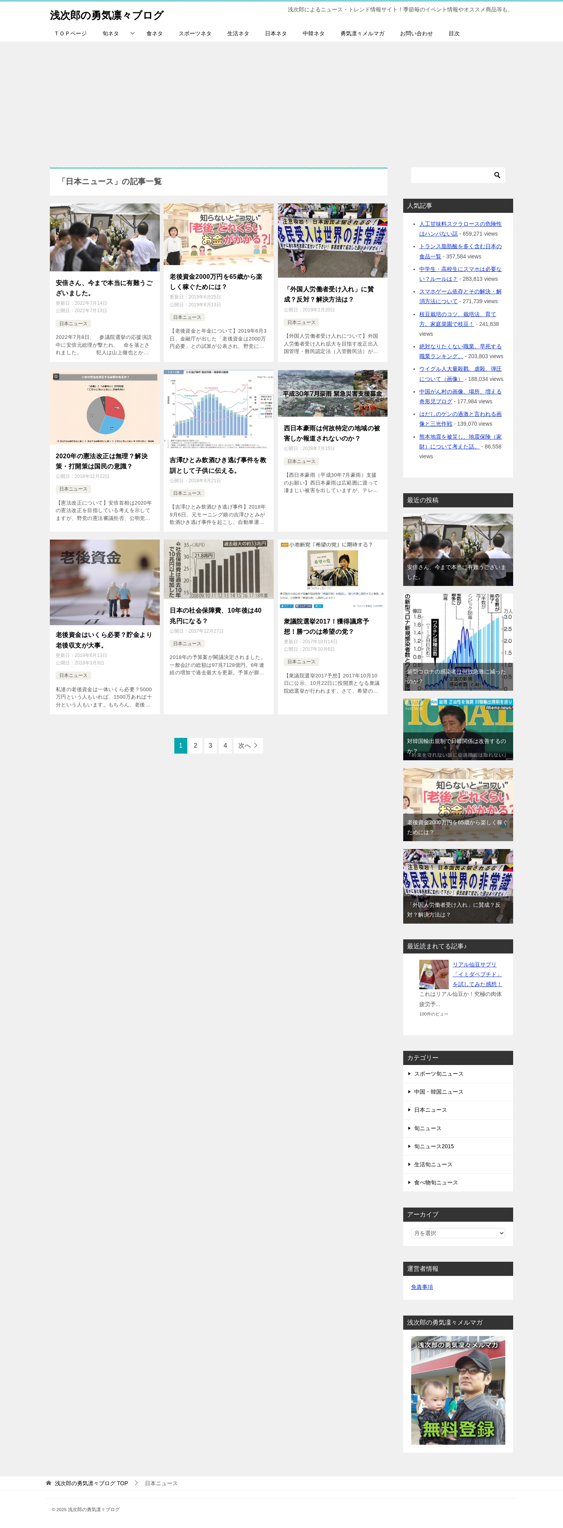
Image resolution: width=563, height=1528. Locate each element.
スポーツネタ (195, 33)
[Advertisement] (281, 101)
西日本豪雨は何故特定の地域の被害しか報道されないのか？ (332, 429)
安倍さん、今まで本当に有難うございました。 (104, 286)
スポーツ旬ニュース (439, 1074)
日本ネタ (276, 33)
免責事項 (422, 1287)
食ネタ (154, 33)
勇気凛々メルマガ (362, 33)
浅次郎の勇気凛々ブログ (115, 13)
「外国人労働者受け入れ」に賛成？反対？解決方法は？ (329, 292)
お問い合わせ (416, 33)
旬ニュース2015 (434, 1146)
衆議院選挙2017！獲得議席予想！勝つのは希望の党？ (326, 619)
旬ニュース (428, 1128)
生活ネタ (238, 33)
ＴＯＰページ (70, 33)
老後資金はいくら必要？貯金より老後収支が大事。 (104, 632)
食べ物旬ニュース (436, 1182)
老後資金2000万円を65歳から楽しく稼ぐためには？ (216, 280)
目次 (454, 33)
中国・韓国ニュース (439, 1092)
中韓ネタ (314, 33)
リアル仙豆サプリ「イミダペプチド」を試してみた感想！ (477, 974)
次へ (244, 737)
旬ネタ (110, 33)
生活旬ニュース (433, 1164)
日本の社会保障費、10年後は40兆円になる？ (215, 608)
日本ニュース (73, 320)
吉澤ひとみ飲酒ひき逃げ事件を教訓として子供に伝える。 (218, 460)
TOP (91, 1483)
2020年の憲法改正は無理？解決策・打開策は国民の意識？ (102, 456)
